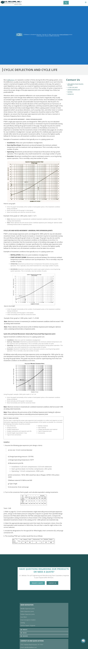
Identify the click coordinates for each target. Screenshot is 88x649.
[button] (85, 2)
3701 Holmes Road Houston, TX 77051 (75, 84)
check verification (64, 34)
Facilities (69, 92)
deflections (10, 80)
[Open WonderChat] (83, 641)
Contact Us (70, 94)
